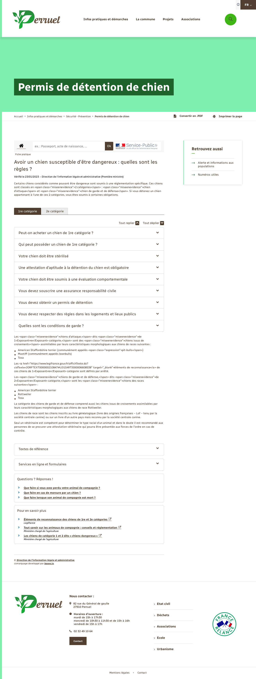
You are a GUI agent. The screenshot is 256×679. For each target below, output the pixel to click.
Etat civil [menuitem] (162, 604)
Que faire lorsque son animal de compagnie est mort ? (60, 497)
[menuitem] (105, 19)
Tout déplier (153, 223)
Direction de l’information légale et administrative (45, 560)
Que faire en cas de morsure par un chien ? (52, 492)
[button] (89, 233)
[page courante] (112, 116)
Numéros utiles (205, 174)
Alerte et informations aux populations (213, 164)
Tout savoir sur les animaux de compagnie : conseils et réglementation (72, 527)
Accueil (18, 116)
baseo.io (49, 563)
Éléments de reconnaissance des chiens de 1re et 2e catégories (68, 519)
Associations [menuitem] (165, 626)
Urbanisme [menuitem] (164, 649)
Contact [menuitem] (142, 672)
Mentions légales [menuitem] (119, 672)
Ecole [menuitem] (159, 638)
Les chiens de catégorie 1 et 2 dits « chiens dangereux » (63, 536)
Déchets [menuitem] (161, 615)
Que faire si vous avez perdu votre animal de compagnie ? (62, 488)
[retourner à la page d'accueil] (36, 19)
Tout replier (129, 223)
